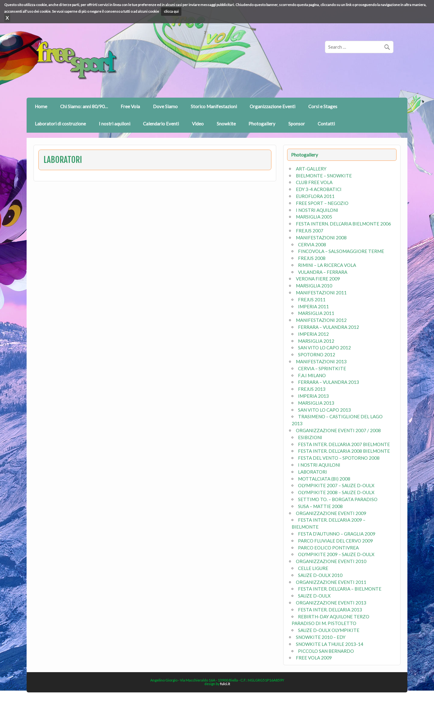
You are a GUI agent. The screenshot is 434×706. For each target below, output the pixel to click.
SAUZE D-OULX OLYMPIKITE (328, 630)
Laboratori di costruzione (60, 123)
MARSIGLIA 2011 (316, 313)
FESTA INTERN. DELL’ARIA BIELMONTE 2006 (343, 223)
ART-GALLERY (311, 168)
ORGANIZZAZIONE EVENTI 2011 (331, 582)
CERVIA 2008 (312, 244)
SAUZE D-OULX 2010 (320, 575)
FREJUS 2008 (312, 258)
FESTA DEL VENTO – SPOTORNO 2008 (339, 458)
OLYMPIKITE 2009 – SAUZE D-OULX (336, 554)
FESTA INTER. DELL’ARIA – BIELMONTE (339, 588)
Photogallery (261, 123)
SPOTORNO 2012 (316, 354)
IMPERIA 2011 (313, 306)
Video (198, 123)
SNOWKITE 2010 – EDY (320, 637)
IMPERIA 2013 (313, 396)
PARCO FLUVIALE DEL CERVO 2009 (335, 540)
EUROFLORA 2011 (315, 196)
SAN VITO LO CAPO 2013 (324, 410)
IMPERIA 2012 (313, 334)
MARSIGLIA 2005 (314, 216)
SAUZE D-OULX (314, 595)
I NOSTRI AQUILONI (317, 210)
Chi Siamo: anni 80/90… (84, 106)
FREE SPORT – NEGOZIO (322, 203)
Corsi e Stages (322, 106)
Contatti (326, 123)
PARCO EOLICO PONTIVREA (328, 547)
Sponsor (296, 123)
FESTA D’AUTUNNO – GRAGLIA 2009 (336, 533)
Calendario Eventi (161, 123)
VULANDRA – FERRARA (322, 272)
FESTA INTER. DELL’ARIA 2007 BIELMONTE (344, 444)
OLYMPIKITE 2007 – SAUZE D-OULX (336, 485)
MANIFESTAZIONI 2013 (321, 361)
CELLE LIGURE (313, 568)
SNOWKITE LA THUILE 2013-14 (329, 644)
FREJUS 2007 (309, 230)
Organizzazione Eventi (272, 106)
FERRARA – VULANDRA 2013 (328, 382)
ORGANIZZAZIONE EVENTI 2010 (331, 561)
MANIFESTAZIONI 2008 (321, 237)
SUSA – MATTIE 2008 (320, 506)
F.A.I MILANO (312, 375)
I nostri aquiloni (114, 123)
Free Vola (130, 106)
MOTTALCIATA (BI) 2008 (324, 478)
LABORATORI (312, 471)
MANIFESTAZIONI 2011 (321, 292)
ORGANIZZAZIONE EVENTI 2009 (331, 513)
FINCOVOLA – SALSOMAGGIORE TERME (341, 251)
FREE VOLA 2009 (314, 657)
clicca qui (171, 11)
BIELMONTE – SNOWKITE (324, 175)
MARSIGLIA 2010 (314, 285)
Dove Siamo (165, 106)
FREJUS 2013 (312, 389)
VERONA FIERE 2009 (318, 278)
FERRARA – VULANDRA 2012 (328, 327)
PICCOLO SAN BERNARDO (326, 651)
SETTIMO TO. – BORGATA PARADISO (337, 499)
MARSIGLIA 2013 (316, 403)
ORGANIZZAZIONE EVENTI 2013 (331, 602)
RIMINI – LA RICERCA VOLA (327, 265)
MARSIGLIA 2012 (316, 341)
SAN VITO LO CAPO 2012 (324, 347)
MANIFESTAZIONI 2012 (321, 320)
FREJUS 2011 (312, 299)
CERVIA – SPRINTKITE (322, 368)
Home (41, 106)
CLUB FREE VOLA (314, 182)
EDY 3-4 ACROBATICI (319, 189)
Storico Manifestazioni (214, 106)
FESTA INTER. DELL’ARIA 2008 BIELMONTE (344, 451)
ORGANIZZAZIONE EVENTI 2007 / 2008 (338, 430)
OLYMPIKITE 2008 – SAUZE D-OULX (336, 492)
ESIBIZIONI (310, 437)
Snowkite (226, 123)
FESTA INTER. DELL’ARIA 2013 (330, 609)
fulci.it (225, 684)
